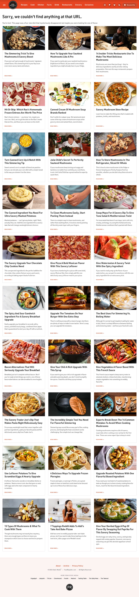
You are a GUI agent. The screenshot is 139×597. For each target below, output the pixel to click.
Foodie (66, 578)
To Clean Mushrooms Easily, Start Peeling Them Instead (67, 214)
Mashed (73, 578)
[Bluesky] (114, 5)
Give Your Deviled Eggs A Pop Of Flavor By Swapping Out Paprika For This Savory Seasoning (114, 529)
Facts (49, 5)
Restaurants (67, 5)
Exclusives (89, 5)
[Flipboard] (109, 5)
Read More (8, 75)
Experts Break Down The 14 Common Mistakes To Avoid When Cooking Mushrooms (115, 422)
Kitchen (41, 5)
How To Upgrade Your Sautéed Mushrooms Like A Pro (66, 55)
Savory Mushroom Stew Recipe (112, 109)
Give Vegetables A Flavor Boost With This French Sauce (115, 368)
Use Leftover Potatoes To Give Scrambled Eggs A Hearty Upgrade (22, 475)
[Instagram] (104, 5)
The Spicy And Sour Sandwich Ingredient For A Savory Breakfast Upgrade (22, 316)
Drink (57, 5)
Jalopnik (42, 578)
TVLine (49, 578)
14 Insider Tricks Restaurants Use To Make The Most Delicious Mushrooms (115, 56)
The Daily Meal (93, 578)
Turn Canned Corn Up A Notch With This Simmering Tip (23, 161)
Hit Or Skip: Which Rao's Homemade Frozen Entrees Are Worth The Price (23, 111)
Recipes (24, 5)
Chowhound (58, 578)
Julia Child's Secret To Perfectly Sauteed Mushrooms (66, 161)
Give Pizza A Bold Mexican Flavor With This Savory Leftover (67, 265)
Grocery (78, 5)
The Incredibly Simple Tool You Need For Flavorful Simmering (69, 421)
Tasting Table (82, 578)
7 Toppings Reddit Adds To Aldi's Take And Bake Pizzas (67, 528)
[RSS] (119, 5)
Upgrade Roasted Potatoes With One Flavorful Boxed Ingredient (115, 475)
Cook (32, 5)
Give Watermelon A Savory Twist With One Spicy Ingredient (113, 265)
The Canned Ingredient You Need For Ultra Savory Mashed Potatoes (24, 214)
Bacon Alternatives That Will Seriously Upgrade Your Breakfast (22, 368)
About (58, 566)
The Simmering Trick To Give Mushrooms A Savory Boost (19, 55)
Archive (66, 566)
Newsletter (129, 5)
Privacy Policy (77, 566)
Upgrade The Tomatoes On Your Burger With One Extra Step (66, 315)
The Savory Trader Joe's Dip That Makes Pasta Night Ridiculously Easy (23, 421)
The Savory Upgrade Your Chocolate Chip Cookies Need (23, 265)
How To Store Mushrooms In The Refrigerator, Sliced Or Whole (113, 161)
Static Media (57, 570)
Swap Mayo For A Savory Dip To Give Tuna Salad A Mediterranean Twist (115, 214)
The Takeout (104, 578)
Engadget (34, 578)
